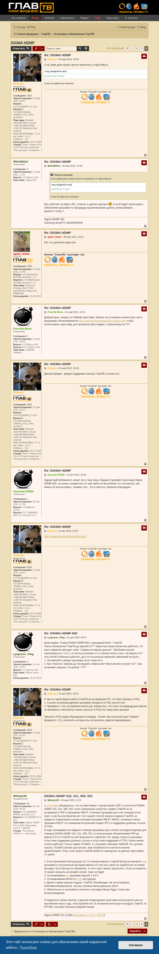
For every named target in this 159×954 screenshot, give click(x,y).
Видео (85, 17)
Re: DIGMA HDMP (57, 55)
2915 (29, 95)
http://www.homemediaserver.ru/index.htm (102, 320)
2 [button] (137, 48)
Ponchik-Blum (22, 328)
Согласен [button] (136, 945)
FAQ (97, 17)
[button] (127, 48)
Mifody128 (20, 795)
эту (67, 875)
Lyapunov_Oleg (23, 654)
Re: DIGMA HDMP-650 (60, 633)
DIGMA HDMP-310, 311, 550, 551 (68, 796)
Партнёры (112, 17)
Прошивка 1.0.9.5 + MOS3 (89, 915)
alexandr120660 (23, 491)
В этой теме (51, 805)
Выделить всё (59, 71)
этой (144, 861)
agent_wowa (21, 253)
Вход (35, 17)
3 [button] (141, 48)
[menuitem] (31, 27)
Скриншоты (67, 17)
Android (49, 17)
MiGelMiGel (20, 161)
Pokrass (18, 83)
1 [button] (132, 48)
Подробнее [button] (28, 947)
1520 (29, 266)
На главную (18, 17)
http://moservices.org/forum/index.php (65, 536)
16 (28, 803)
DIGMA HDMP (23, 43)
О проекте (131, 17)
